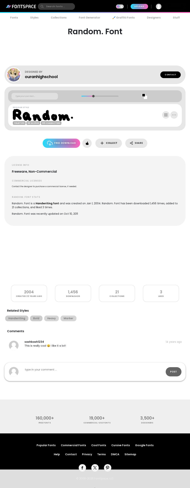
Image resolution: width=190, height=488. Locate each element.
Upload (139, 6)
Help (57, 454)
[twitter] (95, 468)
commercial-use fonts (97, 422)
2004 (29, 292)
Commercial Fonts (73, 445)
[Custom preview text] (35, 96)
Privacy (87, 454)
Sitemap (130, 454)
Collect (108, 143)
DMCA (115, 454)
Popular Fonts (46, 445)
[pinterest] (107, 468)
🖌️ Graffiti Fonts (123, 17)
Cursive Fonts (120, 445)
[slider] (93, 96)
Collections (59, 17)
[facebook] (82, 468)
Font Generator (89, 17)
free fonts (45, 422)
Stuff (176, 17)
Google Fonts (144, 445)
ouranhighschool (41, 76)
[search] (56, 6)
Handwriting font (47, 203)
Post (173, 371)
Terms (101, 454)
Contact (170, 74)
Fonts (14, 17)
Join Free (175, 6)
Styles (34, 17)
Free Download (61, 143)
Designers (154, 17)
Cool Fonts (98, 445)
